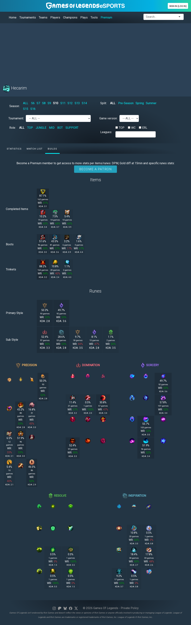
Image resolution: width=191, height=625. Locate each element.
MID (52, 127)
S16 (32, 109)
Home (12, 17)
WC (133, 127)
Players (55, 17)
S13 (77, 103)
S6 (33, 103)
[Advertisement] (95, 51)
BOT (60, 127)
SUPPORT (71, 127)
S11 (62, 103)
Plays (84, 17)
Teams (43, 17)
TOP (30, 127)
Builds (52, 148)
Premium (106, 17)
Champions (70, 17)
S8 (44, 103)
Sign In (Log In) (178, 6)
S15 (25, 109)
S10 (55, 103)
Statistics (14, 148)
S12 (70, 103)
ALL (25, 103)
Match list (34, 148)
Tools (94, 17)
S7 (38, 103)
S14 (84, 103)
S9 (49, 103)
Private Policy (130, 608)
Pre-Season (126, 103)
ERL (144, 127)
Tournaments (27, 17)
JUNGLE (41, 127)
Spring (140, 103)
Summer (151, 103)
